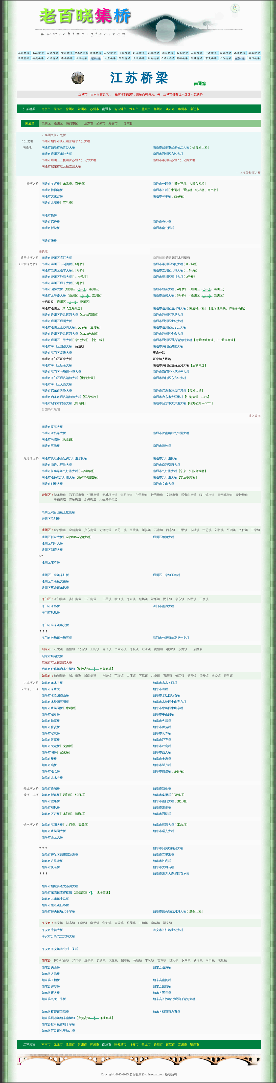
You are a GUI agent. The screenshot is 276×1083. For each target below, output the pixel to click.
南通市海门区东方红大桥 (169, 378)
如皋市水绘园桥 (52, 708)
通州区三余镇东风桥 (55, 587)
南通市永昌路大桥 (54, 433)
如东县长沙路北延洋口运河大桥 (174, 999)
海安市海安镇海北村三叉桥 (60, 949)
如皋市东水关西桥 (165, 683)
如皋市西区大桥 (52, 837)
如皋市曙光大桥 (163, 831)
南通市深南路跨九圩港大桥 (171, 433)
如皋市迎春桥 (51, 714)
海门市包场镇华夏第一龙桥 (171, 638)
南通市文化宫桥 (52, 196)
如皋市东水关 (51, 689)
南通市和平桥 (162, 196)
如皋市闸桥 (49, 752)
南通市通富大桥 (163, 289)
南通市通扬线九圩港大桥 (58, 477)
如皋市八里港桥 (52, 861)
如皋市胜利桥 (162, 861)
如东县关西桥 (51, 967)
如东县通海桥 (162, 967)
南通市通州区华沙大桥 (57, 154)
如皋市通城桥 (51, 788)
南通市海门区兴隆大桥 (168, 346)
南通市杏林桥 (162, 221)
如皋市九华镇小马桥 (55, 899)
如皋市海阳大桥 (52, 824)
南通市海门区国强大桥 (57, 346)
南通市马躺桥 (51, 439)
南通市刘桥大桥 (52, 483)
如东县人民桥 (51, 973)
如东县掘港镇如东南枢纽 (58, 1018)
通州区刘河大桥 (52, 543)
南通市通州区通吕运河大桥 (60, 314)
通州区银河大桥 (163, 537)
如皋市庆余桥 (51, 867)
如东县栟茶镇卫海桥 (55, 1011)
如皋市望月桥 (162, 765)
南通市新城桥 (51, 228)
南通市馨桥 (49, 240)
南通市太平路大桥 (54, 295)
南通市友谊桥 (51, 183)
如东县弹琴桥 (51, 986)
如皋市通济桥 (162, 814)
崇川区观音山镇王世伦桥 (58, 512)
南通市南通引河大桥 (166, 464)
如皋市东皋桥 (162, 807)
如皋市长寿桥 (162, 733)
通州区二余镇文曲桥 (55, 581)
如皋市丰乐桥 (162, 758)
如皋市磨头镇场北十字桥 (58, 911)
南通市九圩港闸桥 (165, 458)
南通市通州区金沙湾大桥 (58, 327)
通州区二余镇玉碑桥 (166, 575)
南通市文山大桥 (163, 483)
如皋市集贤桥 (162, 795)
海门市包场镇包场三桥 (57, 638)
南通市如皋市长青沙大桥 (58, 147)
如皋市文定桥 (51, 746)
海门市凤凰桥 (51, 612)
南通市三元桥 (51, 446)
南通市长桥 (160, 190)
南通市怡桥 (49, 215)
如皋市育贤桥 (51, 727)
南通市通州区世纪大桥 (168, 321)
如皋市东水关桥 (52, 683)
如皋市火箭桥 (162, 721)
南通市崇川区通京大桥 (57, 283)
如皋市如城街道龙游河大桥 (60, 886)
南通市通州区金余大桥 (168, 333)
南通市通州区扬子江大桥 (169, 327)
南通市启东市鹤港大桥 (57, 403)
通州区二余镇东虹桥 (55, 575)
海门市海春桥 (51, 606)
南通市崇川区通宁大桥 (57, 270)
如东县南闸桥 (162, 980)
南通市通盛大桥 (163, 295)
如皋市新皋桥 (51, 795)
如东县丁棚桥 (51, 980)
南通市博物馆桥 (52, 190)
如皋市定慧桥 (51, 733)
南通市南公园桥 (163, 228)
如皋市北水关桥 (52, 777)
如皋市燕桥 (49, 765)
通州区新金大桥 (52, 537)
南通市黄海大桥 (52, 427)
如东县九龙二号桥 (54, 999)
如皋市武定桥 (162, 746)
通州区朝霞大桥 (52, 549)
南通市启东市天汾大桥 (57, 390)
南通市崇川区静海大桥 (57, 277)
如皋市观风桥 (51, 807)
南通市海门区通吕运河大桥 (60, 378)
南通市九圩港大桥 (165, 471)
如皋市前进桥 (162, 771)
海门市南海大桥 (163, 606)
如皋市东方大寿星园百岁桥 (171, 873)
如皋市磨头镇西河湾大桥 (169, 911)
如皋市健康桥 (51, 801)
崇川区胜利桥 (51, 518)
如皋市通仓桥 (51, 771)
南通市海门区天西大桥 (57, 384)
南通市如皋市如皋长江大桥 (171, 147)
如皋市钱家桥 (51, 721)
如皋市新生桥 (162, 788)
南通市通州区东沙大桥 (168, 154)
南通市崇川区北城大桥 (168, 270)
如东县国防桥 (162, 986)
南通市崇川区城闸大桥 (168, 264)
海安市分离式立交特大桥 (58, 936)
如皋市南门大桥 (163, 801)
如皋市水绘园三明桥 (55, 702)
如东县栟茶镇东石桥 (166, 1011)
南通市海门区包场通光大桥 (171, 371)
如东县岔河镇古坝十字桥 (58, 1024)
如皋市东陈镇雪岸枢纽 (57, 892)
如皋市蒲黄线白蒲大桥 (168, 848)
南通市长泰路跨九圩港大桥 (60, 471)
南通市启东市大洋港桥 (168, 397)
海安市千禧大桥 (52, 930)
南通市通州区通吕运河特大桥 (172, 340)
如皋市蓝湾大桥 (163, 824)
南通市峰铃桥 (162, 446)
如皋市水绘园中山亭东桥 (169, 702)
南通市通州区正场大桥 (168, 314)
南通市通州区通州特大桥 (169, 308)
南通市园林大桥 (52, 289)
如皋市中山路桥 (163, 714)
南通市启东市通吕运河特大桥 (61, 397)
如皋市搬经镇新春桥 (55, 905)
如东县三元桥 (162, 992)
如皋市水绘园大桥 (54, 831)
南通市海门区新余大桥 (57, 365)
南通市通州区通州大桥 (57, 321)
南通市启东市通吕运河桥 (169, 390)
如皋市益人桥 (162, 752)
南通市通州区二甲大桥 (57, 340)
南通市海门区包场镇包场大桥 (61, 371)
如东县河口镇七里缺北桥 (58, 1030)
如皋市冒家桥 (51, 739)
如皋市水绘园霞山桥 (55, 695)
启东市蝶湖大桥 (52, 656)
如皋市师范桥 (162, 727)
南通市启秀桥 (51, 221)
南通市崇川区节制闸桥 (57, 264)
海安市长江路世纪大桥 (168, 930)
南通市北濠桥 (51, 202)
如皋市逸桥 (160, 689)
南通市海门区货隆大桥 (57, 352)
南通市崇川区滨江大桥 (57, 258)
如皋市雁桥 (49, 758)
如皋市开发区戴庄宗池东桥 (60, 854)
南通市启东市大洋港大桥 (169, 403)
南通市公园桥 (162, 183)
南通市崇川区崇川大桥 (168, 277)
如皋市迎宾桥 (162, 739)
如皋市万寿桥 (51, 814)
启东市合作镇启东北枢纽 (58, 669)
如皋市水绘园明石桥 (166, 695)
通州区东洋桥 (51, 562)
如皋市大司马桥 (163, 867)
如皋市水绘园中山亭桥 (168, 708)
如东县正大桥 (51, 992)
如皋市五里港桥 (163, 854)
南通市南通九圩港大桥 (57, 464)
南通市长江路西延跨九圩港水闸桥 (64, 458)
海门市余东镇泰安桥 (55, 625)
